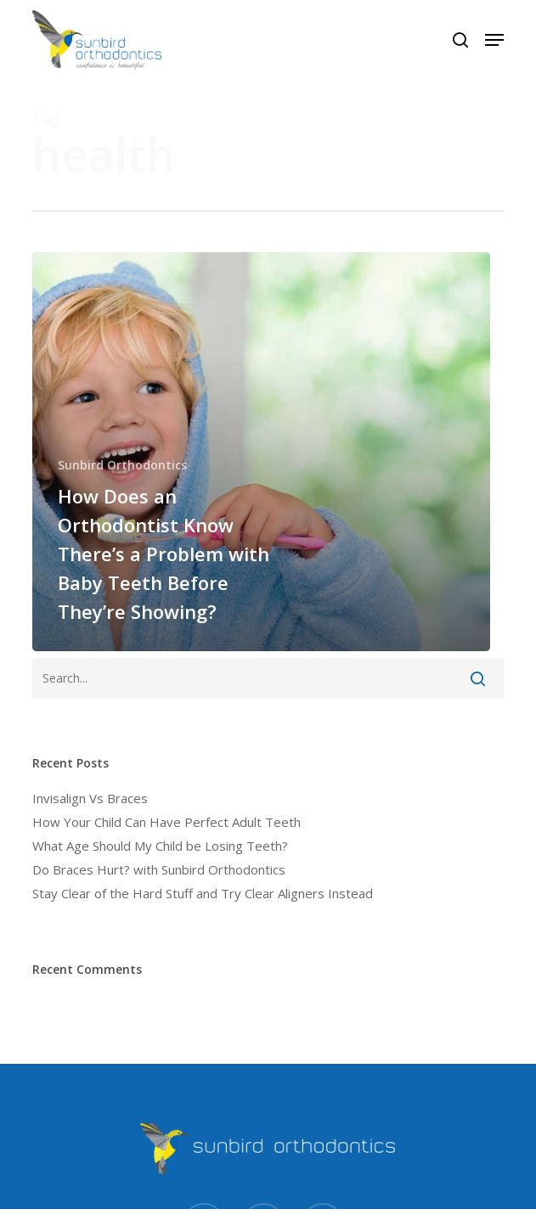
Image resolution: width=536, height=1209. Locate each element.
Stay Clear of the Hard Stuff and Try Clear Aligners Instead (202, 893)
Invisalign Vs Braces (90, 798)
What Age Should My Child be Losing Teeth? (160, 845)
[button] (494, 39)
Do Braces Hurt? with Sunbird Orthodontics (158, 869)
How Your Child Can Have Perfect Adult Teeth (166, 821)
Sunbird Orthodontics (122, 465)
